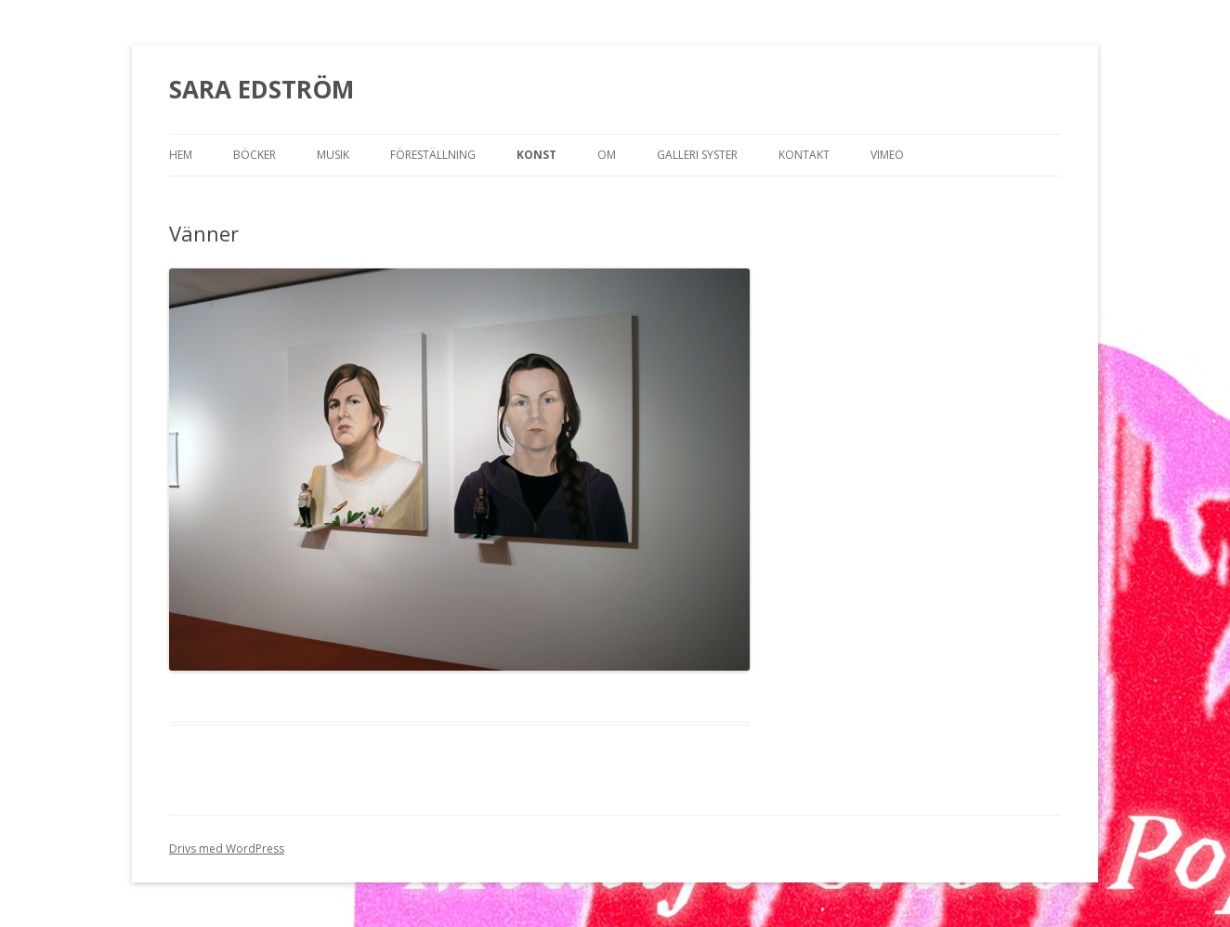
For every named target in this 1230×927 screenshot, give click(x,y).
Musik (333, 155)
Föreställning (433, 155)
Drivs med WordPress (226, 848)
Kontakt (804, 155)
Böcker (254, 155)
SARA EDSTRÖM (261, 89)
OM (606, 155)
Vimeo (887, 155)
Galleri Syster (697, 155)
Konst (536, 155)
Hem (180, 155)
